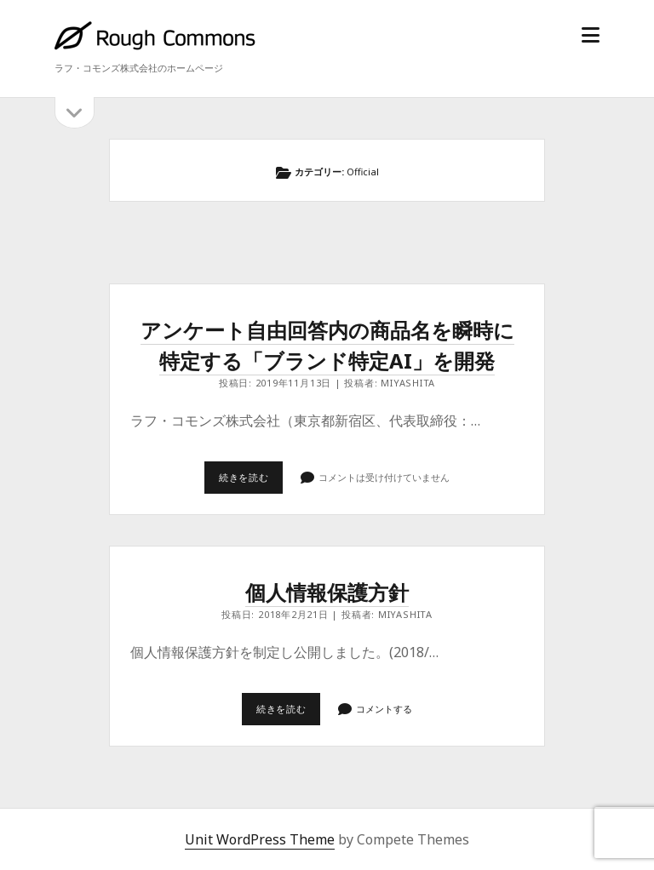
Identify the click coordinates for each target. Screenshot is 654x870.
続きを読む (251, 482)
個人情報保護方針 (327, 592)
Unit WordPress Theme (260, 839)
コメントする (384, 708)
